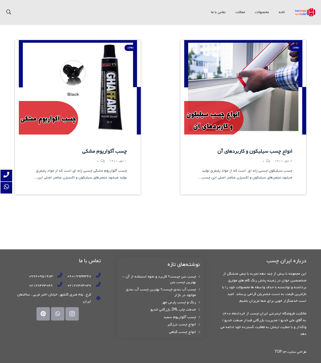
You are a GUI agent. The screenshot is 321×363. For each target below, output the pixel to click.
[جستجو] (8, 12)
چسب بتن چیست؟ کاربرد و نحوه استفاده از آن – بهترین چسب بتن (159, 279)
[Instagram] (72, 314)
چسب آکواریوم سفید (179, 317)
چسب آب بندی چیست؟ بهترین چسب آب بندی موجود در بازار (161, 292)
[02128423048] (57, 285)
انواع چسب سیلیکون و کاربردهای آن (254, 151)
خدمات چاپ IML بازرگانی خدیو (173, 309)
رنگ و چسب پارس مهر (179, 302)
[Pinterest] (43, 314)
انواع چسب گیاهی (182, 332)
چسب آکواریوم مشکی (104, 151)
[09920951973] (57, 276)
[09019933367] (96, 276)
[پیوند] (305, 12)
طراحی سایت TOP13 (290, 352)
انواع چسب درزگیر (181, 324)
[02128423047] (96, 285)
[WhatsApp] (57, 314)
